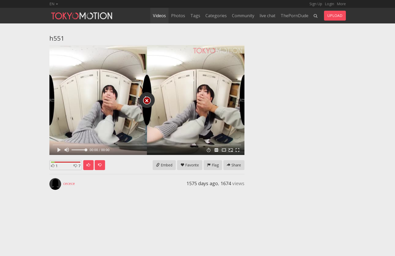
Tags (195, 15)
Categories (216, 15)
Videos (159, 15)
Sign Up (315, 3)
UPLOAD (334, 15)
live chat (267, 15)
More (341, 3)
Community (243, 15)
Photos (178, 15)
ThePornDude (294, 15)
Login (329, 3)
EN (53, 3)
